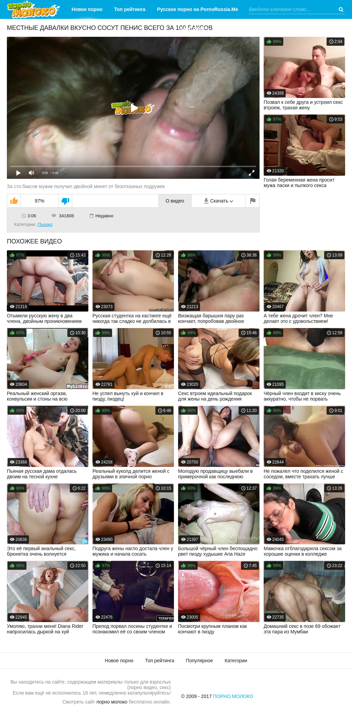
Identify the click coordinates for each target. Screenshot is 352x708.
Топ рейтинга (129, 9)
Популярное (199, 660)
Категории (192, 28)
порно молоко (112, 702)
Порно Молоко (233, 696)
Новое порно (87, 9)
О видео (175, 201)
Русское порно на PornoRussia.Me (197, 9)
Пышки (44, 224)
